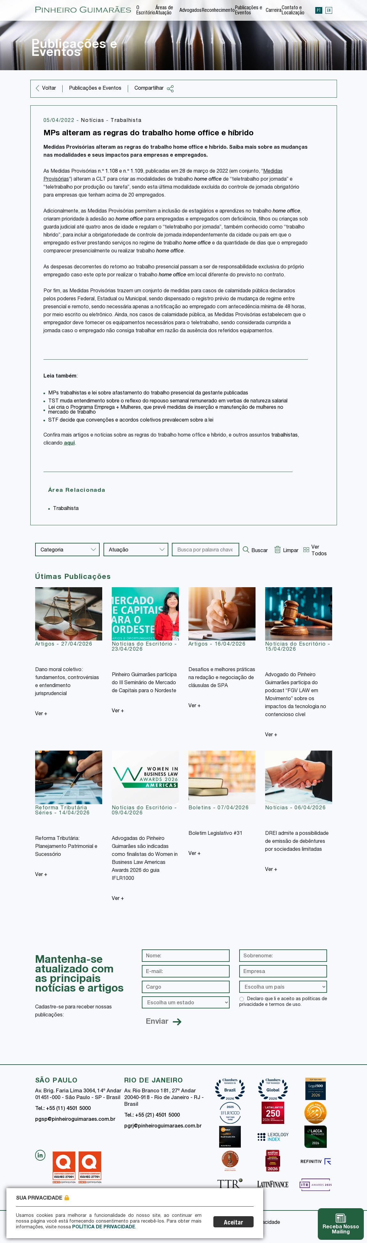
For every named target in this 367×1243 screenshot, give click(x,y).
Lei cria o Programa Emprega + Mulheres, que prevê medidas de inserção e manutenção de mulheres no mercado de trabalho (165, 410)
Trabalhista (126, 121)
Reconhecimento (218, 10)
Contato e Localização (293, 11)
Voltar (49, 88)
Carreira (273, 10)
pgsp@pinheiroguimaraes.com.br (75, 1119)
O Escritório (145, 11)
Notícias (93, 121)
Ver (41, 714)
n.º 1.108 (108, 171)
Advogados (191, 10)
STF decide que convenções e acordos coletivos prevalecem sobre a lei (130, 420)
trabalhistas (284, 435)
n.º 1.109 (133, 171)
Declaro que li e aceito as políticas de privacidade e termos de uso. (283, 1002)
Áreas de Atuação (164, 11)
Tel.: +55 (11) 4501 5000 (63, 1109)
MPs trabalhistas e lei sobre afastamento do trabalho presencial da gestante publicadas (148, 393)
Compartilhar (154, 88)
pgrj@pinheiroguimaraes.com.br (163, 1126)
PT (319, 10)
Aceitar (233, 1223)
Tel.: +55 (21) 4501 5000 (152, 1115)
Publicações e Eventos (248, 11)
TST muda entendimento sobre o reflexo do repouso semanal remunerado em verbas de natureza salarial (167, 401)
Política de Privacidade (103, 1227)
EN (329, 10)
